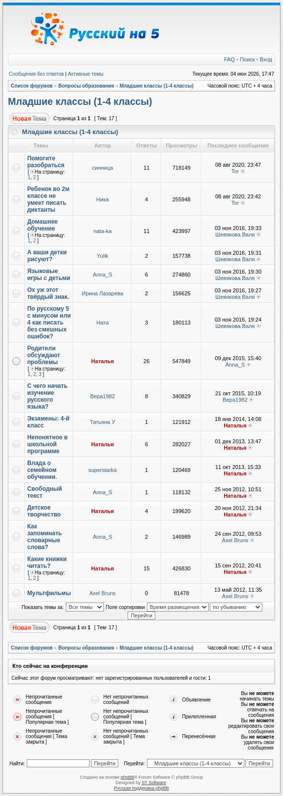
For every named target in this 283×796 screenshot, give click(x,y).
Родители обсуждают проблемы (43, 355)
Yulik (102, 256)
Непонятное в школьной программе (47, 444)
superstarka (102, 470)
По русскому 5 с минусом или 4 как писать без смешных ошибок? (49, 322)
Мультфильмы (49, 593)
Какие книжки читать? (47, 562)
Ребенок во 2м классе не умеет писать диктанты (48, 199)
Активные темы (85, 74)
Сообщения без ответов (36, 74)
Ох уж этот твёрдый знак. (48, 293)
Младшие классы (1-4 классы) (157, 86)
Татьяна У (102, 422)
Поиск (247, 59)
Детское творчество (44, 511)
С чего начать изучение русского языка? (47, 396)
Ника (102, 199)
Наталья (102, 361)
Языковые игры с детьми (48, 274)
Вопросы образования (86, 86)
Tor (235, 171)
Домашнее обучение (42, 225)
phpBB (127, 777)
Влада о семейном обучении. (42, 470)
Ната (102, 323)
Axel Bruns (235, 540)
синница (102, 168)
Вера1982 (102, 396)
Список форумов (32, 86)
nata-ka (103, 231)
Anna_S (102, 275)
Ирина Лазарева (102, 293)
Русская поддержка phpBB (141, 788)
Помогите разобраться (46, 162)
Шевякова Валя (235, 234)
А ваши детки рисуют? (47, 256)
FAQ (229, 59)
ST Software (154, 782)
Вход (266, 59)
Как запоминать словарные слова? (44, 537)
